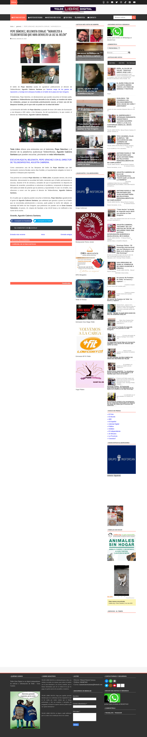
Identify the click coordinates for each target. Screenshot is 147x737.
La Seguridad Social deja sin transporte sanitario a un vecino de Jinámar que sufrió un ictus (121, 343)
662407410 (83, 682)
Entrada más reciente (17, 234)
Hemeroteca (80, 17)
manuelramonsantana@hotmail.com (90, 684)
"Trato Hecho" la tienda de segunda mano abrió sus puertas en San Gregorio (89, 126)
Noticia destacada (35, 17)
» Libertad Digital (113, 424)
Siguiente (117, 475)
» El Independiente (114, 431)
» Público (110, 426)
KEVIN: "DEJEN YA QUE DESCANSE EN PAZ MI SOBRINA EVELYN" (88, 91)
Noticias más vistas (53, 17)
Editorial (68, 17)
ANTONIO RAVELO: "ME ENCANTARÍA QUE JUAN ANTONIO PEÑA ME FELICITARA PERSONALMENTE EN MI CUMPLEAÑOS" (121, 195)
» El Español (111, 421)
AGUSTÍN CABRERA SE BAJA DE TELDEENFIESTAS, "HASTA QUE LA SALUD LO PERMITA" (126, 176)
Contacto (92, 17)
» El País (110, 414)
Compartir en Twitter (42, 220)
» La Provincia (112, 436)
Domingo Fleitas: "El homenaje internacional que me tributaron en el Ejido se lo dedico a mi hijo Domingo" (125, 249)
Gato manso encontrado (117, 601)
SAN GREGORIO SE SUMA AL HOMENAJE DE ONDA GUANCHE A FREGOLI (125, 265)
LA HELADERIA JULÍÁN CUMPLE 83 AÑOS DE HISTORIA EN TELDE (120, 358)
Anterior (110, 475)
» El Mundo (111, 417)
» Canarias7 (111, 438)
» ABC (109, 419)
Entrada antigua (66, 234)
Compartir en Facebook (20, 220)
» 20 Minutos (111, 434)
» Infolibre (110, 429)
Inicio (12, 26)
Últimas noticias (18, 17)
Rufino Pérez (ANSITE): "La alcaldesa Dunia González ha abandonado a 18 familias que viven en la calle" (120, 372)
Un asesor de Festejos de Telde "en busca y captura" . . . (90, 55)
